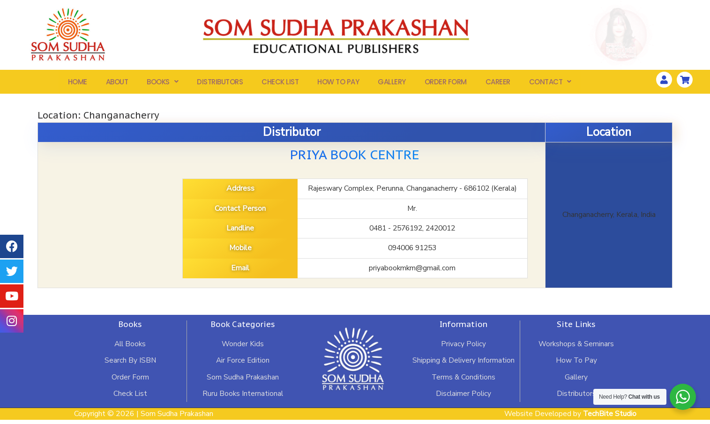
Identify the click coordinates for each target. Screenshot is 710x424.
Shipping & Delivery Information (463, 363)
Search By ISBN (130, 363)
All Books (130, 347)
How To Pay (338, 83)
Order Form (446, 83)
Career (498, 83)
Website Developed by (569, 417)
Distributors (220, 83)
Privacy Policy (463, 347)
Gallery (392, 83)
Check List (280, 83)
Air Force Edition (243, 363)
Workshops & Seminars (576, 347)
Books (162, 83)
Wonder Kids (242, 347)
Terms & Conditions (463, 380)
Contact (550, 83)
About (117, 83)
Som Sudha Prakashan (242, 380)
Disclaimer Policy (463, 397)
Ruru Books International (243, 397)
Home (77, 83)
